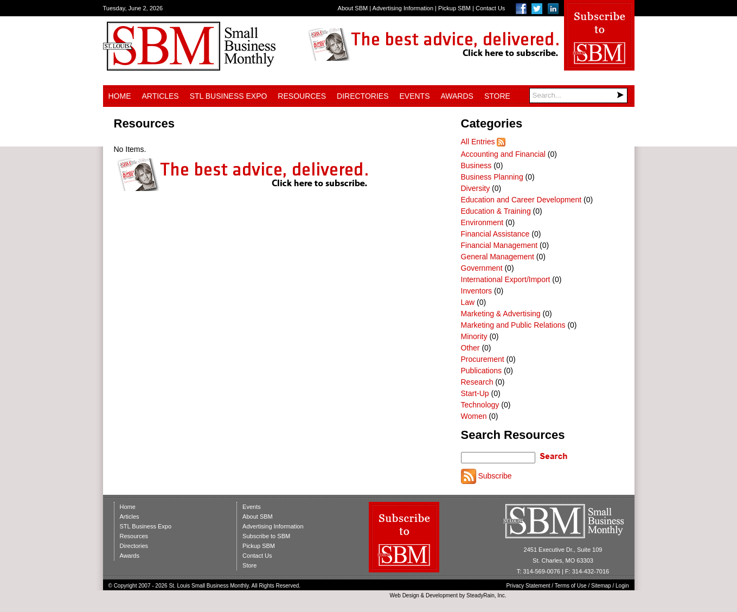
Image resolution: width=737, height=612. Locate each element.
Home (119, 96)
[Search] (578, 95)
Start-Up (475, 393)
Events (414, 96)
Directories (362, 96)
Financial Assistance (495, 233)
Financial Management (499, 245)
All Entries (478, 141)
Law (468, 302)
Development (442, 595)
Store (497, 96)
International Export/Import (505, 279)
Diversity (475, 188)
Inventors (476, 290)
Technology (480, 404)
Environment (482, 222)
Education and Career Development (521, 199)
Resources (302, 96)
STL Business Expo (228, 96)
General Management (497, 256)
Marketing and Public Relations (513, 325)
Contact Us (490, 8)
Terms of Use (571, 586)
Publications (481, 370)
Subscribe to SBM (266, 536)
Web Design (404, 595)
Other (470, 347)
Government (482, 268)
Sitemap (601, 586)
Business (476, 165)
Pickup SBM (454, 8)
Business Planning (492, 177)
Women (474, 416)
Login (622, 586)
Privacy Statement (528, 586)
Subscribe (494, 475)
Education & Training (496, 211)
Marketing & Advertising (501, 313)
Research (477, 382)
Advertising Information (403, 8)
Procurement (482, 359)
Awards (457, 96)
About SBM (353, 8)
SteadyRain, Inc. (486, 595)
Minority (474, 336)
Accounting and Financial (503, 154)
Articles (160, 96)
